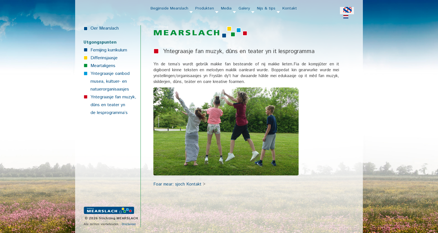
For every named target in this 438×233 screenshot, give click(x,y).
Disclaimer (129, 224)
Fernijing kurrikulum (109, 50)
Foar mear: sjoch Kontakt (177, 184)
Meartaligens (103, 66)
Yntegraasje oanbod (110, 73)
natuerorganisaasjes (110, 89)
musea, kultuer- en (109, 81)
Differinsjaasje (104, 58)
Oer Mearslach (105, 28)
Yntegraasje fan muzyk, (113, 97)
